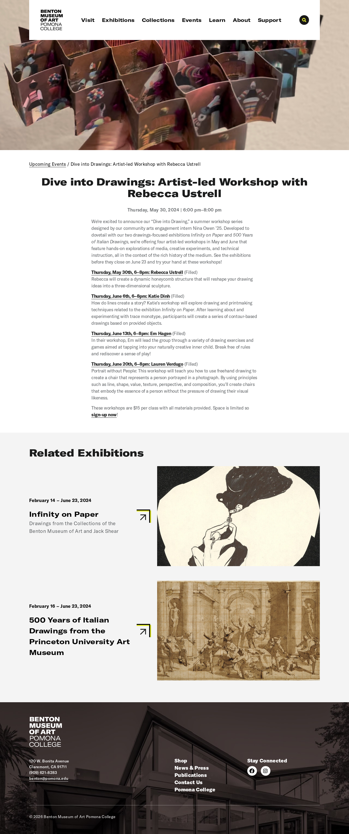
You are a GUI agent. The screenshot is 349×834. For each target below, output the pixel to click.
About (242, 20)
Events (192, 20)
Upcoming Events (47, 164)
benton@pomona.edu (48, 778)
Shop (180, 760)
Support (269, 20)
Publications (190, 775)
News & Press (191, 768)
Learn (217, 20)
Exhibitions (118, 20)
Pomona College (194, 789)
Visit (88, 20)
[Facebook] (252, 771)
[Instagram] (265, 771)
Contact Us (188, 782)
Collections (158, 20)
